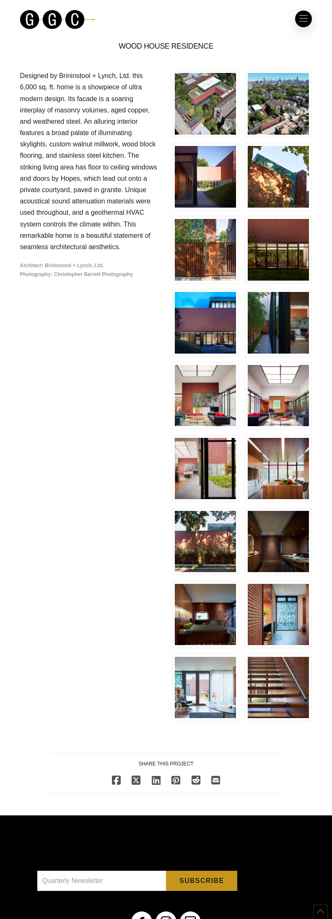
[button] (303, 18)
